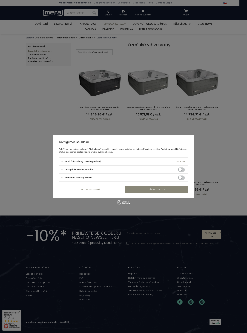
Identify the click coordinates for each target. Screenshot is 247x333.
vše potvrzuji (157, 189)
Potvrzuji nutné (90, 189)
